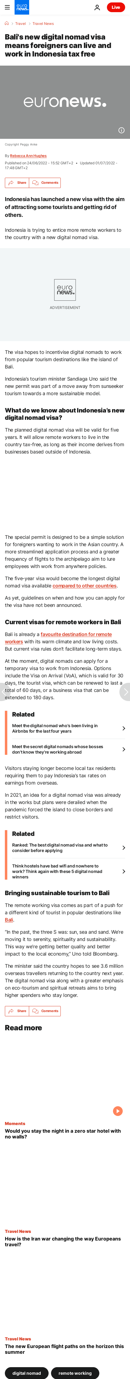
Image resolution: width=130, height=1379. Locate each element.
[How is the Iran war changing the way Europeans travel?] (65, 1241)
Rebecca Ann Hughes (28, 155)
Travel (20, 24)
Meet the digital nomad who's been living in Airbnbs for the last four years (55, 728)
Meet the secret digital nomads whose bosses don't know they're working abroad (57, 749)
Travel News (43, 24)
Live (116, 7)
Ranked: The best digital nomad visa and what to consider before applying (60, 847)
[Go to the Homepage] (22, 7)
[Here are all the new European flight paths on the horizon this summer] (65, 1349)
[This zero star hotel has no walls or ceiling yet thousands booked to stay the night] (65, 1134)
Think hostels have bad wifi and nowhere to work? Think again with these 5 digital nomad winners (57, 871)
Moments (15, 1123)
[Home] (7, 23)
